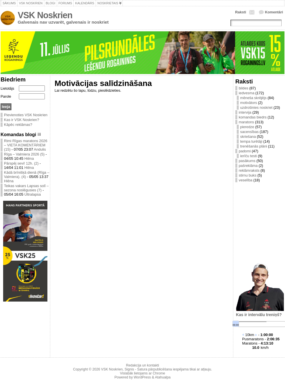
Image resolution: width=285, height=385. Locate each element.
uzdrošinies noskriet (256, 107)
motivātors (248, 103)
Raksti (240, 12)
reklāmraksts (249, 170)
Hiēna (29, 158)
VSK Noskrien (45, 15)
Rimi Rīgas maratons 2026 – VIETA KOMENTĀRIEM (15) (25, 145)
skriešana (248, 136)
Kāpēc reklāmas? (18, 124)
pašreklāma (248, 165)
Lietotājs (7, 88)
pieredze (247, 127)
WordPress (142, 377)
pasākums (247, 161)
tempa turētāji (251, 141)
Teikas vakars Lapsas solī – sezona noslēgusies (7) (26, 188)
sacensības (249, 132)
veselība (245, 180)
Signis (129, 369)
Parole (6, 96)
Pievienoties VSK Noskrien (25, 115)
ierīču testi (248, 156)
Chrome (159, 373)
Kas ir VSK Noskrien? (21, 120)
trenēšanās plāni (253, 146)
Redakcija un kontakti (142, 365)
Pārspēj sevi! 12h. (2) (21, 163)
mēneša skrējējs (253, 98)
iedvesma (246, 93)
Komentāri (274, 12)
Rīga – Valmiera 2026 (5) (24, 154)
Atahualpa (162, 377)
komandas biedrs (252, 117)
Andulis (40, 149)
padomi (245, 151)
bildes (243, 88)
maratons (246, 122)
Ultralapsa (32, 194)
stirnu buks (247, 175)
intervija (245, 112)
